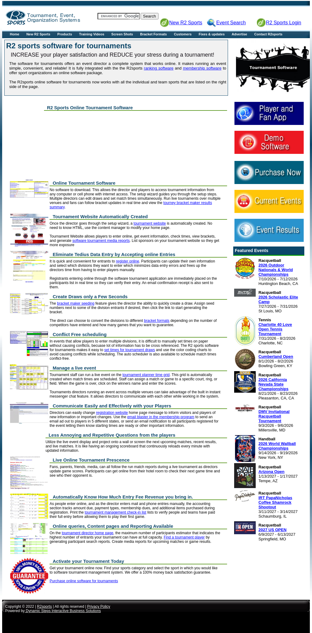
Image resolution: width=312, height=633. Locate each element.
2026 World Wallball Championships (277, 446)
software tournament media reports (101, 240)
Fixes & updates (212, 34)
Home (14, 34)
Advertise (239, 34)
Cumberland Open (275, 356)
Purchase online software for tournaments (84, 581)
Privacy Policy (98, 606)
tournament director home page (87, 533)
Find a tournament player (184, 537)
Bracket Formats (153, 34)
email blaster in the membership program (160, 417)
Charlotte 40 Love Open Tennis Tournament (275, 329)
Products (64, 34)
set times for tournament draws (129, 350)
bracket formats (157, 321)
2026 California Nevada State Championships (273, 384)
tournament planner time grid (146, 375)
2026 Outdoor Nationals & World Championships (275, 270)
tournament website (150, 223)
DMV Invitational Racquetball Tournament (274, 416)
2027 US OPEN (272, 529)
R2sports (44, 606)
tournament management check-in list (115, 512)
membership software (202, 68)
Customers (182, 34)
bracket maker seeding (75, 303)
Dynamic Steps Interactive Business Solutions (63, 611)
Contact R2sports (268, 34)
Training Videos (91, 34)
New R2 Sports (38, 34)
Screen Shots (122, 34)
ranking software (159, 68)
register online (127, 261)
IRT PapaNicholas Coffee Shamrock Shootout (275, 502)
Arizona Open (271, 471)
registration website (112, 413)
